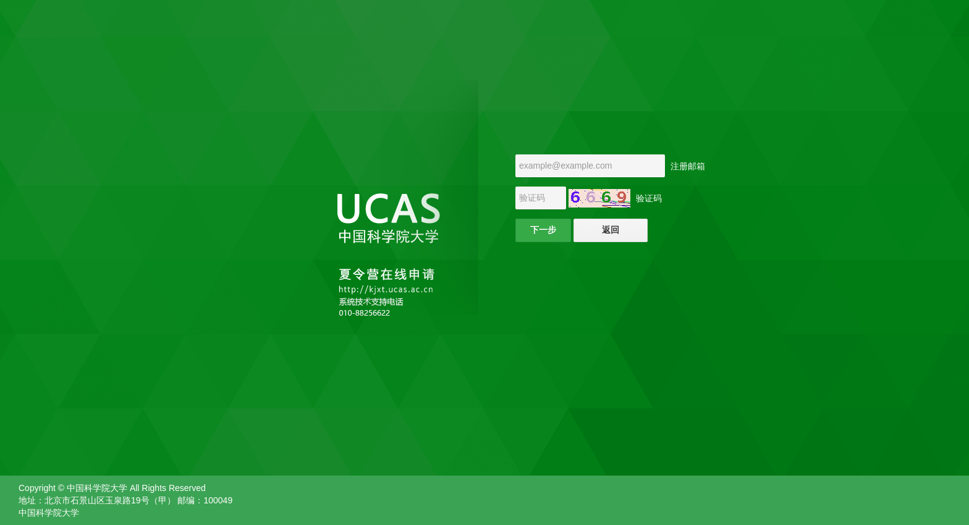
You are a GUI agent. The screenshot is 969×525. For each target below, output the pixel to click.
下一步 (543, 230)
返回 (610, 230)
